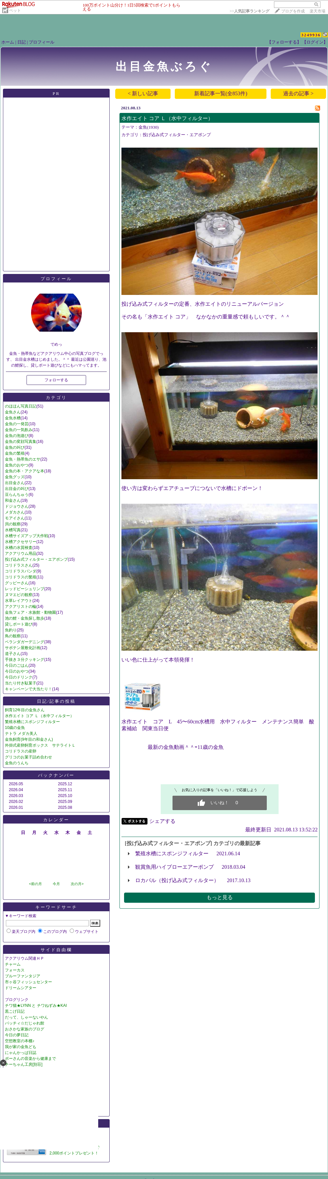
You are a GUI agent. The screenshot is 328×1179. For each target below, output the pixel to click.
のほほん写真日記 (20, 406)
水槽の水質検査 (18, 547)
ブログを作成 (293, 11)
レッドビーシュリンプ (24, 589)
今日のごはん (16, 665)
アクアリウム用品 (20, 553)
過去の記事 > (298, 93)
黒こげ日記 (15, 1011)
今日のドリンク (18, 677)
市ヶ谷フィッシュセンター (28, 982)
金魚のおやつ (16, 465)
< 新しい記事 (143, 93)
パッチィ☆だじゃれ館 (24, 1023)
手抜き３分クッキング (24, 659)
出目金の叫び (16, 488)
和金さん (13, 500)
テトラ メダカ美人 (21, 733)
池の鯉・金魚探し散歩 (24, 618)
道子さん (13, 653)
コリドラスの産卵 (20, 751)
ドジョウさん (16, 506)
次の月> (77, 884)
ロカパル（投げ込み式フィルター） (177, 880)
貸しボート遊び (18, 624)
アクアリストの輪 (20, 606)
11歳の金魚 (210, 747)
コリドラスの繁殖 (20, 577)
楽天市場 (317, 11)
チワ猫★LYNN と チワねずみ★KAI (36, 1005)
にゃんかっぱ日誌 (20, 1052)
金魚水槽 (13, 418)
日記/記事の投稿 (56, 701)
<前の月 (35, 884)
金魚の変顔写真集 (20, 441)
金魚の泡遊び (16, 435)
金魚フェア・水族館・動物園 (30, 612)
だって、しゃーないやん (26, 1017)
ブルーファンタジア (22, 976)
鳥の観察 (13, 636)
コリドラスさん (18, 565)
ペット (15, 10)
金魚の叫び (15, 447)
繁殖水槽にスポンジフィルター (32, 721)
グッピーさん (16, 583)
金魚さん (13, 412)
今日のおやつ (16, 671)
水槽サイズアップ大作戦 (26, 536)
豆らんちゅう (16, 494)
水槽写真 (13, 530)
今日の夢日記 (16, 1035)
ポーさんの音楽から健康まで (30, 1058)
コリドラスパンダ (20, 571)
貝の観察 (13, 524)
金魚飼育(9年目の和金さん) (29, 739)
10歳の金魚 (15, 727)
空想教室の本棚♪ (19, 1041)
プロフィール (41, 42)
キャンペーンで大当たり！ (28, 689)
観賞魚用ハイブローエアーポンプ (174, 867)
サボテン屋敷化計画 (22, 647)
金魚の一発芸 (16, 424)
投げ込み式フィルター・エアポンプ (36, 559)
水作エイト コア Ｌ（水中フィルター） (39, 716)
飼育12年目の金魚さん (25, 710)
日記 (21, 42)
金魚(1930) (148, 127)
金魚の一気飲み (18, 429)
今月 (56, 884)
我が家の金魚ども (20, 1046)
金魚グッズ (15, 477)
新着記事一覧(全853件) (220, 93)
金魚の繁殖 (15, 453)
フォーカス (15, 970)
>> (249, 11)
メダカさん (15, 512)
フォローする (56, 380)
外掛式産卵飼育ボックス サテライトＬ (40, 745)
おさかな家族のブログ (24, 1029)
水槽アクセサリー (20, 541)
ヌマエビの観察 (18, 594)
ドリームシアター (20, 988)
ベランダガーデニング (24, 642)
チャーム (13, 964)
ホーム (7, 42)
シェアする (162, 821)
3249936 (311, 34)
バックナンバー (56, 775)
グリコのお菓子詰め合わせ (28, 757)
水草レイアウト (18, 600)
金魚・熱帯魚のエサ (22, 459)
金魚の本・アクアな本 (24, 471)
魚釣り (11, 630)
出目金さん (15, 483)
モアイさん (15, 518)
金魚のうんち (16, 763)
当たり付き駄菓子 (20, 683)
